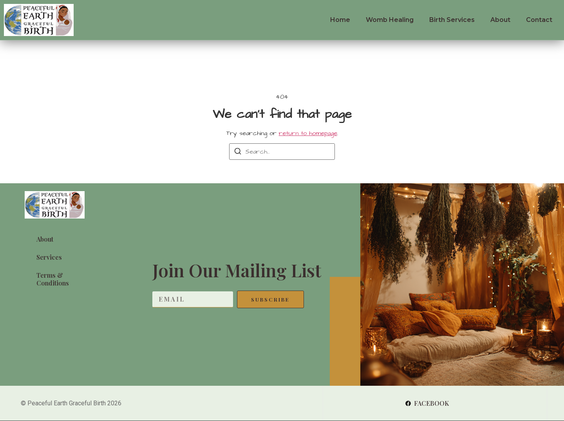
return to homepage (308, 133)
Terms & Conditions (52, 279)
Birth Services (452, 19)
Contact (539, 19)
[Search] (238, 152)
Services (49, 257)
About (500, 19)
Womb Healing (390, 19)
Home (340, 19)
